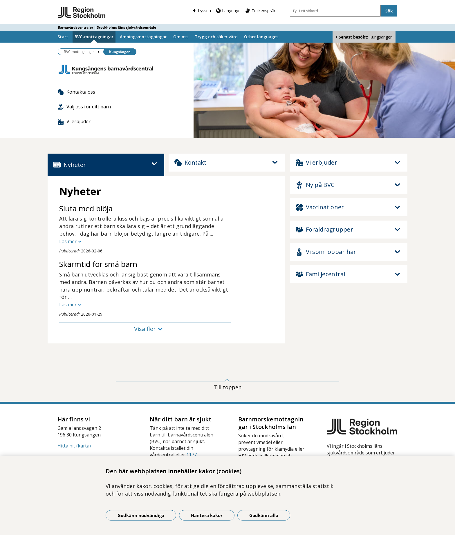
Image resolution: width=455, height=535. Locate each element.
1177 (191, 455)
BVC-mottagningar (94, 36)
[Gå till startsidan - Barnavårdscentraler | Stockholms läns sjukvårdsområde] (82, 13)
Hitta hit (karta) (74, 446)
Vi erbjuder (74, 121)
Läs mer (68, 241)
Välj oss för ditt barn (84, 106)
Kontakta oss (76, 92)
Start (62, 36)
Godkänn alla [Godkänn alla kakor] (263, 515)
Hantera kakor (207, 515)
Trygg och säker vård (216, 36)
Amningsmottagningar (143, 36)
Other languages (261, 36)
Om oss (180, 36)
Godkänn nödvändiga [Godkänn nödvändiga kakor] (141, 515)
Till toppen (227, 387)
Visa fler (145, 329)
